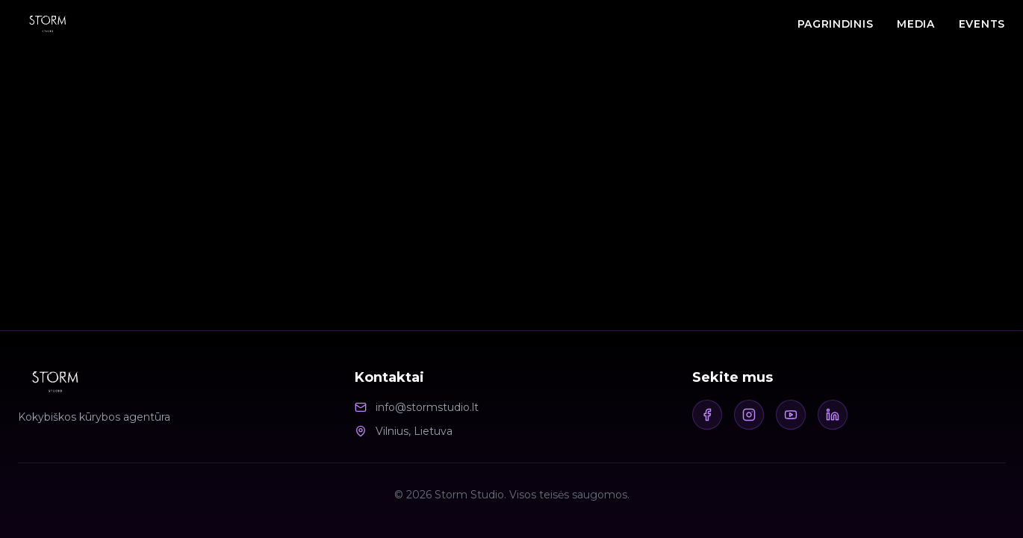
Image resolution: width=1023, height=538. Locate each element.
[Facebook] (707, 415)
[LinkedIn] (833, 415)
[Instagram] (749, 415)
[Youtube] (791, 415)
